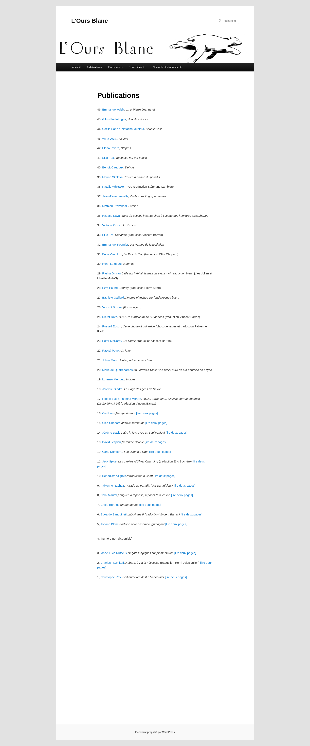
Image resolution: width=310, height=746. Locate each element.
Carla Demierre (112, 451)
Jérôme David (111, 432)
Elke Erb (107, 234)
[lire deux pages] (147, 413)
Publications (94, 67)
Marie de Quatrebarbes (117, 370)
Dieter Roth (109, 317)
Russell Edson (111, 326)
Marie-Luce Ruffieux (114, 553)
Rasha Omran (111, 273)
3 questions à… (137, 67)
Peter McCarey (112, 340)
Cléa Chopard (111, 423)
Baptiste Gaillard (113, 297)
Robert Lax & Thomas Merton (121, 398)
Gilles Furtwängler (114, 119)
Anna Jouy (109, 138)
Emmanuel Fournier (115, 244)
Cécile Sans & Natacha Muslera (123, 128)
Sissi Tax (108, 157)
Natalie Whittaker (113, 186)
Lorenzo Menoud (113, 379)
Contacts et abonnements (167, 67)
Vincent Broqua (112, 307)
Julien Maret (110, 360)
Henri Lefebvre (112, 263)
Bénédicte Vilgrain (114, 475)
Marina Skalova (112, 177)
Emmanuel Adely (112, 109)
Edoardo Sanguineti (114, 514)
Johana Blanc (110, 524)
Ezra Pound (110, 287)
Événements (115, 67)
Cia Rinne (108, 413)
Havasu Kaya (111, 215)
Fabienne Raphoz (112, 485)
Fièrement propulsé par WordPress (155, 732)
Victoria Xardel (111, 225)
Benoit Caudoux (112, 167)
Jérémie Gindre (112, 389)
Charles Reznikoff (112, 562)
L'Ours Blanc (89, 20)
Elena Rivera (110, 148)
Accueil (76, 67)
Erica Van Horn (112, 254)
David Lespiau (111, 442)
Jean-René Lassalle (115, 196)
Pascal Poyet (111, 350)
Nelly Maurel (109, 495)
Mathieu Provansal (114, 206)
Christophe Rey (111, 577)
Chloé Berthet (110, 504)
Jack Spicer (109, 461)
